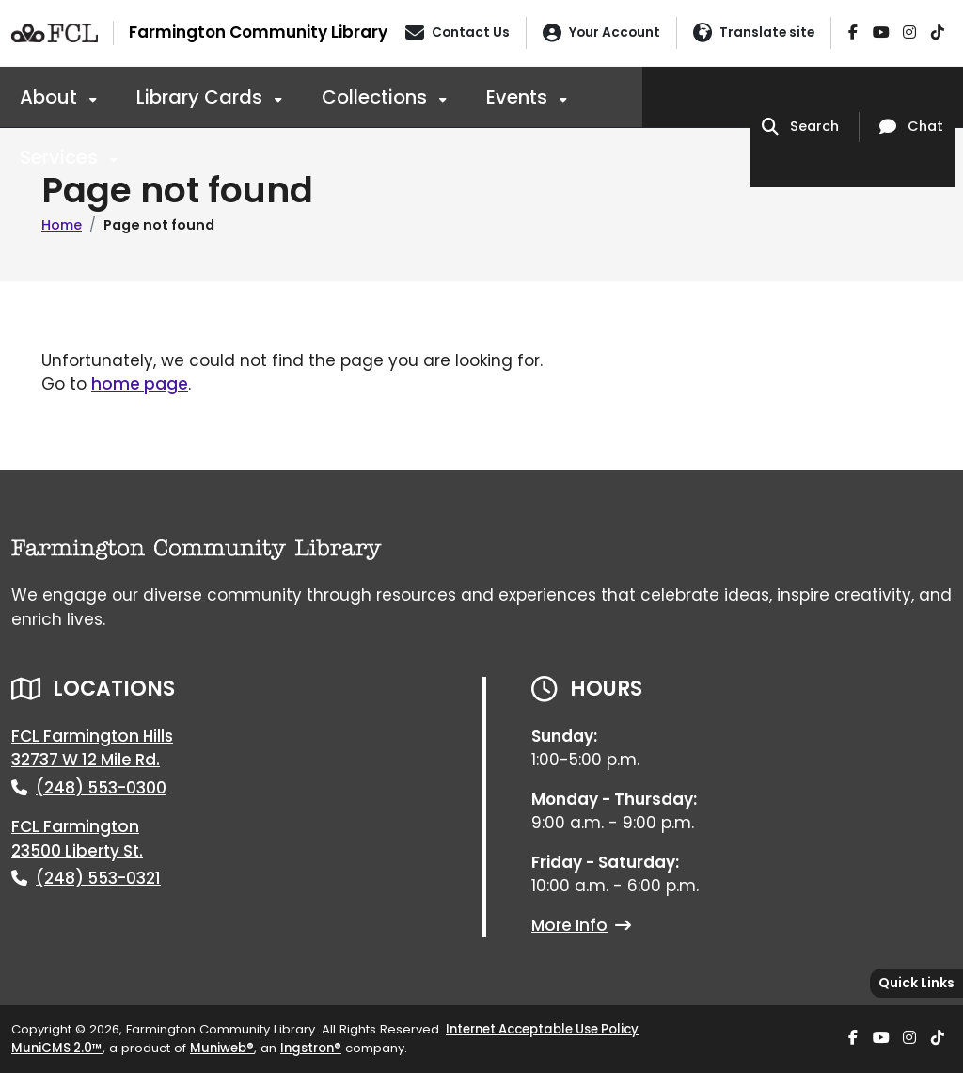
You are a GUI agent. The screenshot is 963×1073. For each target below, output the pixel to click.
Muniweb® (222, 1048)
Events (519, 97)
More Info (581, 925)
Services (61, 157)
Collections (377, 97)
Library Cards (201, 97)
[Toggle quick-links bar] (916, 983)
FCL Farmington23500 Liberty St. (77, 838)
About (51, 97)
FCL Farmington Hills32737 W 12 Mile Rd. (92, 748)
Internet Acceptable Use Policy (542, 1029)
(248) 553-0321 (98, 878)
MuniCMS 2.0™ (57, 1048)
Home (61, 225)
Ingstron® (310, 1048)
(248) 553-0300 (101, 788)
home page (139, 384)
